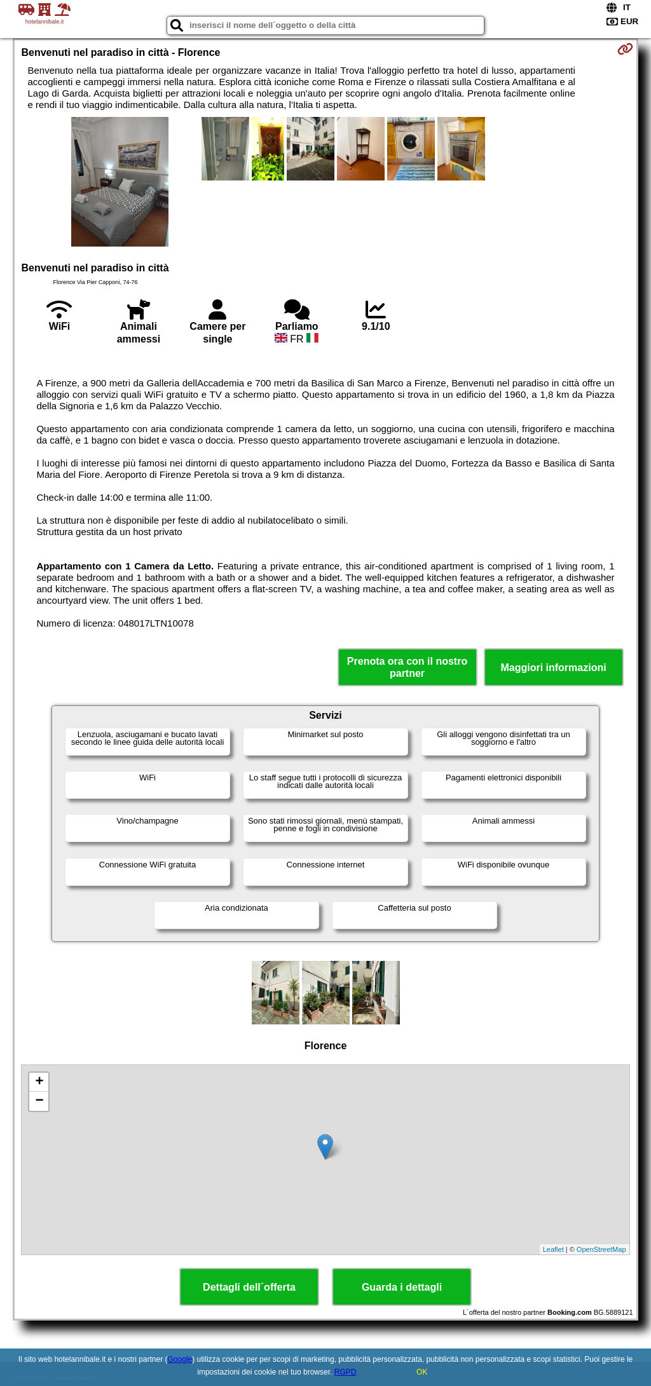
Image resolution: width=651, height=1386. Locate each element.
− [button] (39, 1101)
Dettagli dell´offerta (249, 1287)
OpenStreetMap (601, 1249)
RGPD (345, 1372)
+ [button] (39, 1082)
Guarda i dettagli (402, 1287)
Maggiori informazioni (553, 667)
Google (180, 1359)
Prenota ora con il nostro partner (407, 667)
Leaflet (553, 1249)
